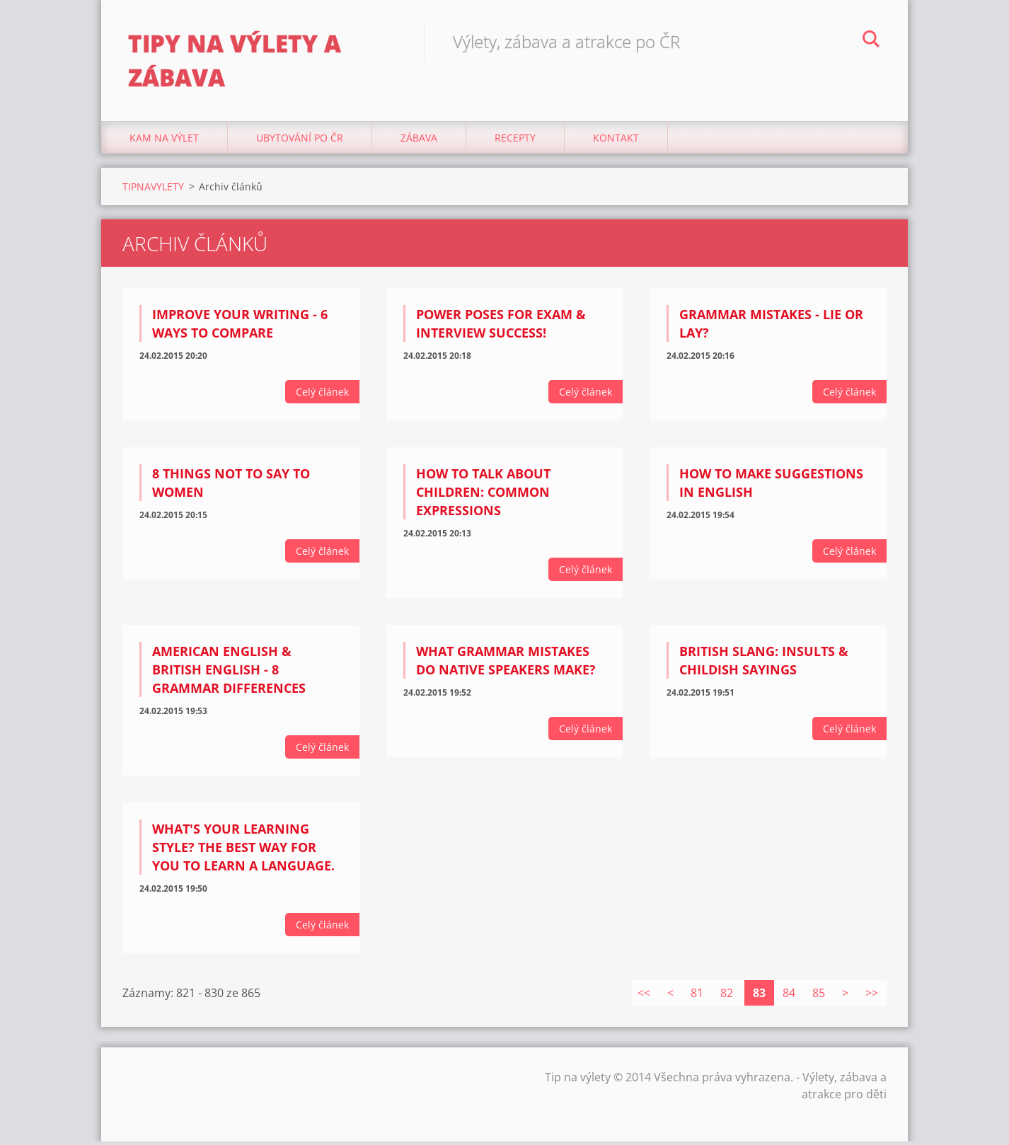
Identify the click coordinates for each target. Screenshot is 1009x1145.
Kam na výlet (164, 141)
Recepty (515, 141)
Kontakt (616, 141)
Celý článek (322, 396)
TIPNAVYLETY (153, 190)
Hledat (871, 41)
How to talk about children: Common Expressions (483, 496)
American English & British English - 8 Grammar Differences (229, 674)
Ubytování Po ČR (299, 141)
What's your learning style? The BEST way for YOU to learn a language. (243, 851)
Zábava (418, 141)
